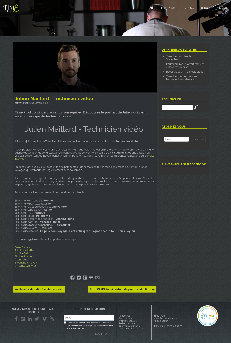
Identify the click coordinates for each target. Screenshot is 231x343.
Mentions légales (128, 321)
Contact (221, 8)
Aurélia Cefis (22, 253)
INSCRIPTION (101, 333)
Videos (188, 8)
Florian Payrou (23, 256)
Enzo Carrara (22, 247)
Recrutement (125, 318)
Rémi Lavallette (24, 250)
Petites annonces (127, 323)
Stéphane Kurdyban (26, 262)
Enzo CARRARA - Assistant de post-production (122, 289)
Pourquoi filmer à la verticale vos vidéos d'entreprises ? (185, 66)
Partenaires (124, 315)
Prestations (168, 8)
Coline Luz (21, 259)
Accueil (149, 8)
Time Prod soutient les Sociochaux (179, 58)
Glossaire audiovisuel (130, 326)
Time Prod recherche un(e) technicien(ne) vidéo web (181, 78)
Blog (204, 8)
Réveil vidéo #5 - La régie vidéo (184, 71)
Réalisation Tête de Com (131, 328)
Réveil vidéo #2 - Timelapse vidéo (39, 289)
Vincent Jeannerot (25, 265)
